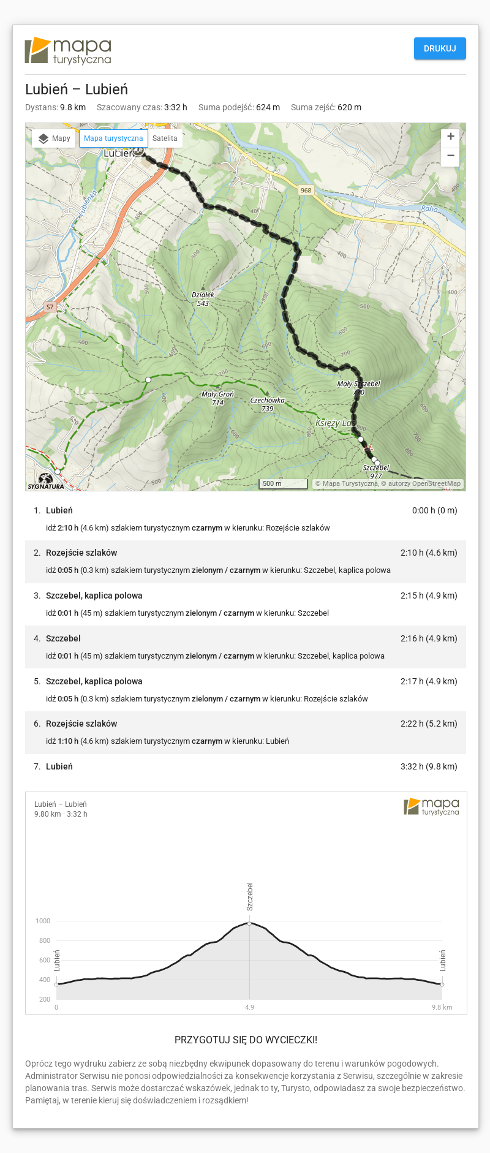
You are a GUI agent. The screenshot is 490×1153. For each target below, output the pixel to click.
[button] (146, 152)
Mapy (53, 139)
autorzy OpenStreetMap (424, 484)
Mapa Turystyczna (350, 484)
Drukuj (440, 48)
